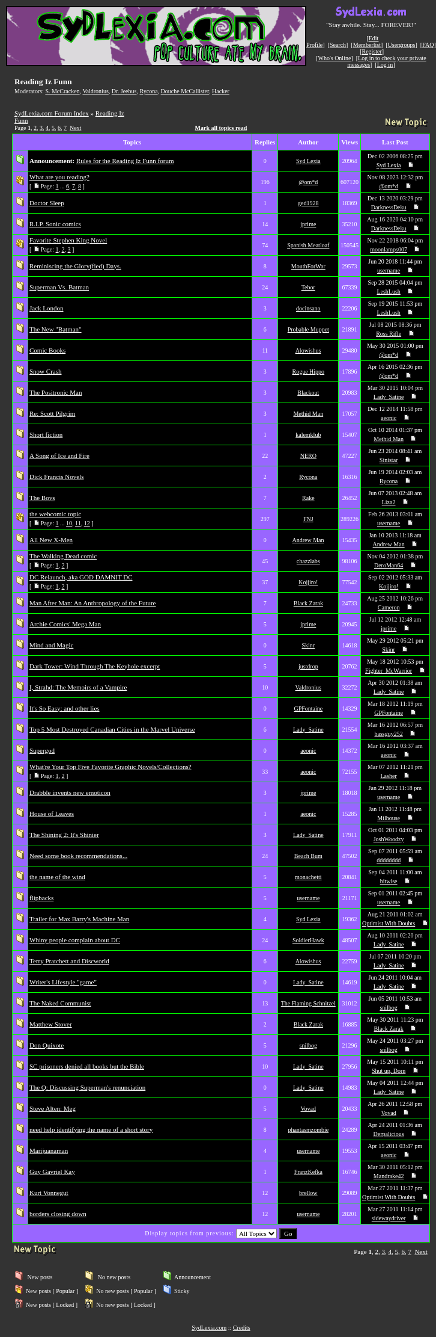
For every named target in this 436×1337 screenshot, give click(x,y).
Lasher (389, 776)
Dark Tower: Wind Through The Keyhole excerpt (94, 666)
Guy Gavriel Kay (52, 1171)
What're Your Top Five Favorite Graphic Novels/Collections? (110, 766)
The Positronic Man (55, 392)
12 (87, 523)
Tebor (308, 287)
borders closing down (57, 1213)
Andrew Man (308, 540)
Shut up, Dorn (388, 1070)
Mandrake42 (389, 1176)
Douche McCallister (185, 91)
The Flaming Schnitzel (308, 1003)
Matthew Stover (50, 1024)
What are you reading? (59, 177)
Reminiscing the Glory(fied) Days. (75, 266)
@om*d (308, 182)
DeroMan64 (388, 565)
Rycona (148, 91)
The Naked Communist (60, 1003)
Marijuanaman (48, 1150)
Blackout (308, 392)
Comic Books (47, 350)
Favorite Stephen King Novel (68, 240)
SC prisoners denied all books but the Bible (86, 1066)
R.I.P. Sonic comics (55, 223)
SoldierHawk (308, 940)
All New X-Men (51, 539)
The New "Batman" (55, 329)
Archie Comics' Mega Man (65, 624)
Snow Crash (45, 371)
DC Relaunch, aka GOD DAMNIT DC (81, 577)
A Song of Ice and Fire (59, 455)
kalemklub (308, 434)
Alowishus (308, 350)
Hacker (220, 91)
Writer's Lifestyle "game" (63, 982)
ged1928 (308, 203)
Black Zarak (308, 603)
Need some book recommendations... (78, 855)
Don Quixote (46, 1045)
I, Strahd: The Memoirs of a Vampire (78, 687)
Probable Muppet (308, 329)
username (388, 270)
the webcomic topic (55, 513)
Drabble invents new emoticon (70, 792)
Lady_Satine (389, 397)
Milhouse (388, 818)
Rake (308, 498)
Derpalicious (389, 1134)
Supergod (42, 750)
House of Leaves (51, 813)
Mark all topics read (221, 128)
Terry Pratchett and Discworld (69, 961)
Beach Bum (308, 856)
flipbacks (41, 897)
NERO (308, 455)
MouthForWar (308, 266)
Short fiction (45, 434)
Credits (241, 1327)
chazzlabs (308, 561)
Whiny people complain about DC (74, 939)
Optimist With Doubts (388, 923)
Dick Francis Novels (56, 476)
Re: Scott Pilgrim (52, 413)
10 (69, 523)
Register (371, 51)
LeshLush (388, 291)
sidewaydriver (389, 1218)
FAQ (428, 45)
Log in (385, 64)
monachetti (308, 877)
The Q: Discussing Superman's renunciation (87, 1087)
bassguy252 (389, 733)
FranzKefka (308, 1172)
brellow (308, 1193)
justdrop (308, 666)
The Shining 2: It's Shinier (64, 834)
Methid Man (308, 413)
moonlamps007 (388, 249)
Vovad (308, 1108)
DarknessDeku (389, 207)
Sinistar (389, 460)
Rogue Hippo (308, 371)
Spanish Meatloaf (308, 245)
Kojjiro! (308, 582)
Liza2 (389, 502)
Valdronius (95, 91)
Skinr (308, 645)
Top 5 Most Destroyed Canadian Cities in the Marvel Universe (112, 729)
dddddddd (389, 860)
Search (338, 45)
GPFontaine (308, 708)
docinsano (308, 308)
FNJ (308, 519)
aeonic (388, 418)
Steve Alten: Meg (52, 1108)
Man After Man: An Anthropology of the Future (92, 603)
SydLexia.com (209, 1327)
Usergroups (402, 45)
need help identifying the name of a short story (91, 1129)
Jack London (46, 308)
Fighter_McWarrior (388, 670)
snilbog (388, 1007)
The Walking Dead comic (63, 556)
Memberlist (367, 45)
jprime (308, 224)
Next (75, 128)
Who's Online (334, 58)
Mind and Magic (51, 645)
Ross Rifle (388, 333)
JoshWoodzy (389, 839)
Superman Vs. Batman (59, 287)
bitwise (389, 881)
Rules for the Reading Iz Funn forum (125, 160)
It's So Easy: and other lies (64, 708)
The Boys (42, 497)
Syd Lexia (308, 161)
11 (78, 523)
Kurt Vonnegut (48, 1192)
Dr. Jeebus (124, 91)
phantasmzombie (308, 1129)
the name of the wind (57, 876)
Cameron (389, 607)
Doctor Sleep (46, 202)
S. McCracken (62, 91)
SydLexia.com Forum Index (51, 113)
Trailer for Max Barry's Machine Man (79, 918)
